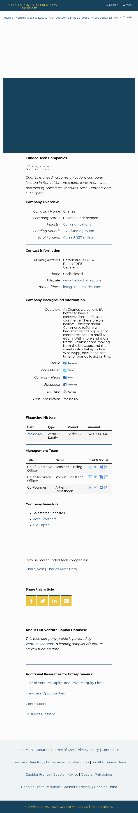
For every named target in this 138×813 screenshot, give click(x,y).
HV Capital (41, 525)
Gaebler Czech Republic (40, 787)
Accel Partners (44, 519)
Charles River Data (62, 569)
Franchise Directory (27, 762)
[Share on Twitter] (42, 600)
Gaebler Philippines (97, 775)
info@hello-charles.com (82, 287)
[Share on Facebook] (31, 600)
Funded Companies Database (69, 17)
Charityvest (35, 569)
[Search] (112, 4)
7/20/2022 (35, 434)
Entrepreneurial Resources (67, 762)
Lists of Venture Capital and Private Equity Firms (65, 683)
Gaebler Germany (77, 787)
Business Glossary (40, 714)
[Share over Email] (66, 600)
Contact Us (110, 750)
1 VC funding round (78, 231)
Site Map (26, 750)
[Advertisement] (69, 49)
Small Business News (109, 762)
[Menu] (128, 4)
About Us (42, 750)
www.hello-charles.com (82, 280)
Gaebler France (38, 775)
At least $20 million (78, 237)
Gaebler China (105, 787)
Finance (8, 17)
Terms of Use (63, 750)
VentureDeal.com (40, 644)
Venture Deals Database (31, 17)
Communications (77, 224)
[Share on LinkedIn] (54, 600)
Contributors (36, 704)
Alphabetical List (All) (105, 17)
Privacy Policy (88, 750)
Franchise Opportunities (45, 693)
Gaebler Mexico (65, 775)
